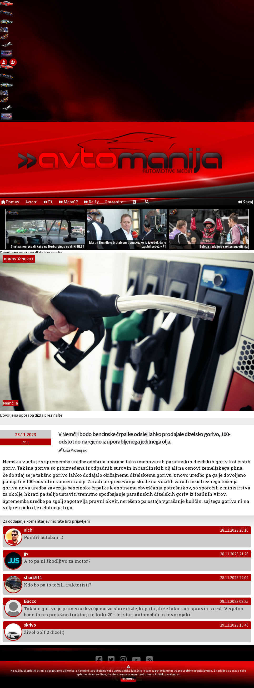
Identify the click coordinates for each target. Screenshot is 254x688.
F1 (48, 201)
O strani (114, 201)
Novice (28, 259)
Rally (91, 201)
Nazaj (245, 201)
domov (10, 259)
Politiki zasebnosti (167, 674)
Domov (10, 201)
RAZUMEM (128, 679)
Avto (31, 201)
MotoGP (68, 201)
